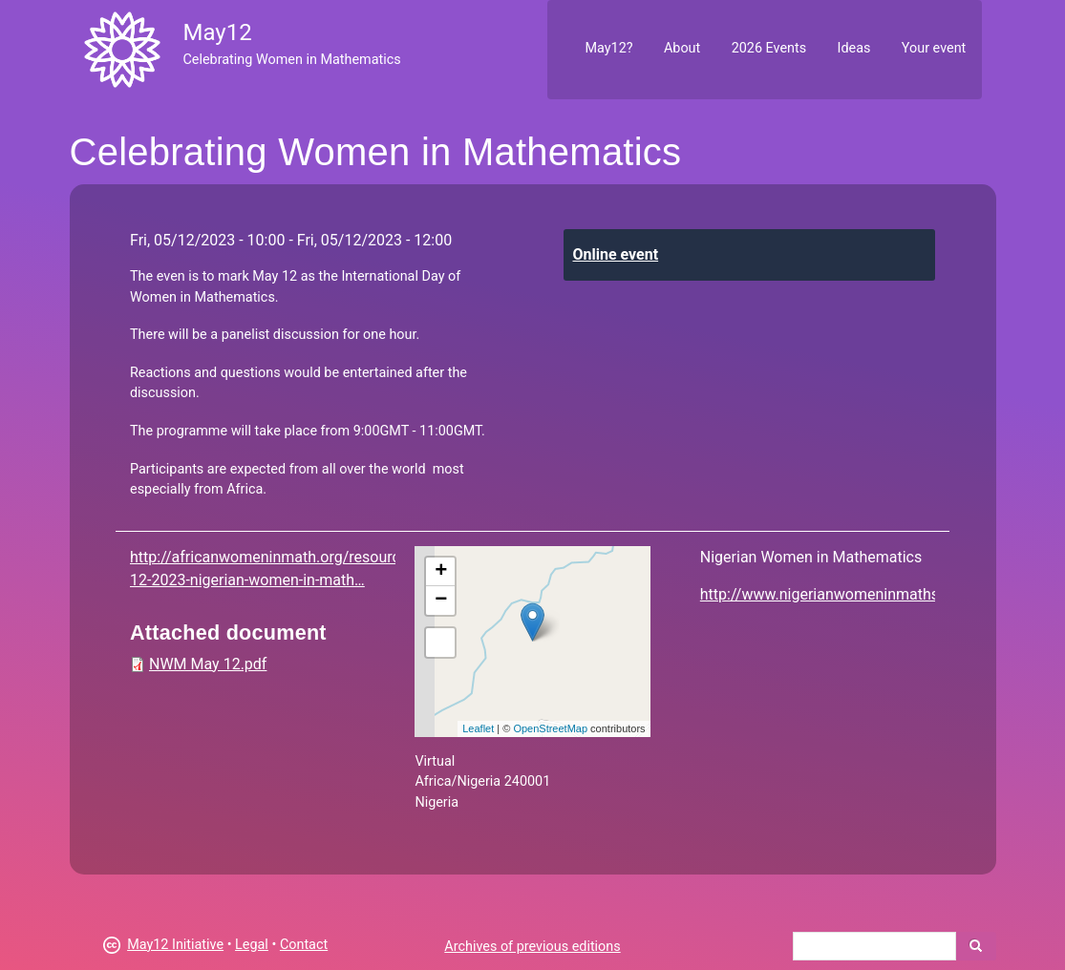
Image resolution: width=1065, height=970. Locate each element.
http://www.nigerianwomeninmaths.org (833, 594)
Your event (934, 48)
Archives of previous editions (532, 946)
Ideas (854, 48)
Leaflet (478, 728)
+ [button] (441, 572)
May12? (608, 48)
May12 (216, 32)
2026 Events (769, 48)
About (682, 48)
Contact (304, 945)
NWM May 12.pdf (207, 664)
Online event (616, 254)
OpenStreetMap (550, 728)
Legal (251, 945)
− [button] (441, 600)
